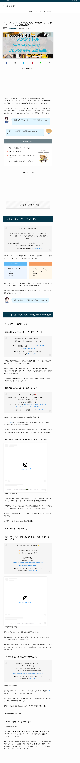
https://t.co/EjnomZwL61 (35, 562)
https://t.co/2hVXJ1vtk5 (37, 346)
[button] (6, 63)
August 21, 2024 (37, 248)
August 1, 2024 (32, 354)
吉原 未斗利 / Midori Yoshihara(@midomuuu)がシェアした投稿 (25, 623)
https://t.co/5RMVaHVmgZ (20, 562)
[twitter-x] (72, 1)
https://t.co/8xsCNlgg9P (30, 404)
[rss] (74, 1)
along (11, 422)
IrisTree (49, 691)
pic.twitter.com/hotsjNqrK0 (35, 673)
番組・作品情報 (12, 28)
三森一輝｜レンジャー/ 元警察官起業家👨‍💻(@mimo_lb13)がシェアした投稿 (25, 489)
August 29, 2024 (32, 570)
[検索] (76, 1)
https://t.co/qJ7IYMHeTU (20, 673)
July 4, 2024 (32, 678)
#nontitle (18, 407)
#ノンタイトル (41, 404)
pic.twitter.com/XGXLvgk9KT (27, 565)
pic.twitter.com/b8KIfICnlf (27, 348)
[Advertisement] (28, 81)
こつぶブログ (8, 6)
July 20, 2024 (40, 410)
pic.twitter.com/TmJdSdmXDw (31, 407)
